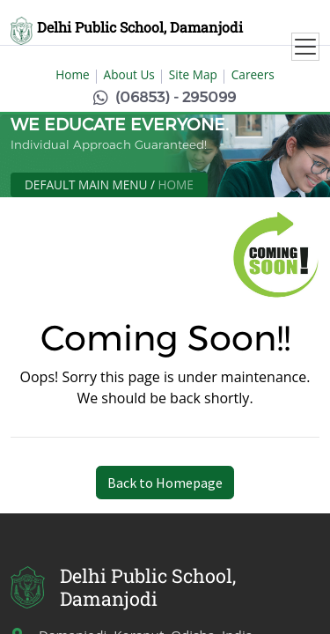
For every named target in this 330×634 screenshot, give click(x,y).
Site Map (193, 74)
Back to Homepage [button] (165, 482)
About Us (129, 74)
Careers (253, 74)
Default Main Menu (86, 184)
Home (72, 74)
